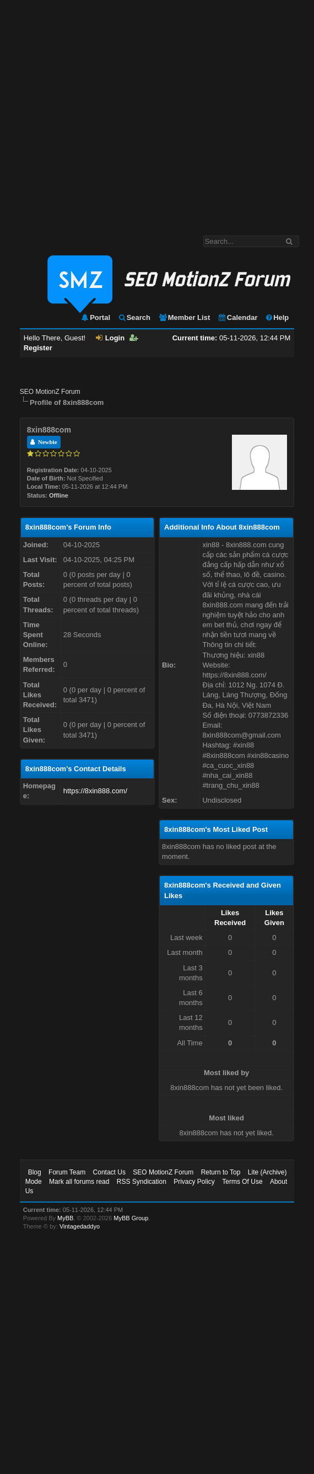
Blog (34, 1172)
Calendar (238, 317)
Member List (184, 317)
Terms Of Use (242, 1181)
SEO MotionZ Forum (50, 392)
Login (110, 338)
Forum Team (66, 1172)
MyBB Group (130, 1218)
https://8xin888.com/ (95, 791)
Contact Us (109, 1172)
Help (277, 317)
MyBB (65, 1218)
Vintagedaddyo (79, 1226)
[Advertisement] (107, 112)
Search (134, 317)
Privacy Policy (194, 1181)
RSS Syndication (141, 1181)
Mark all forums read (79, 1181)
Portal (95, 317)
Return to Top (221, 1172)
